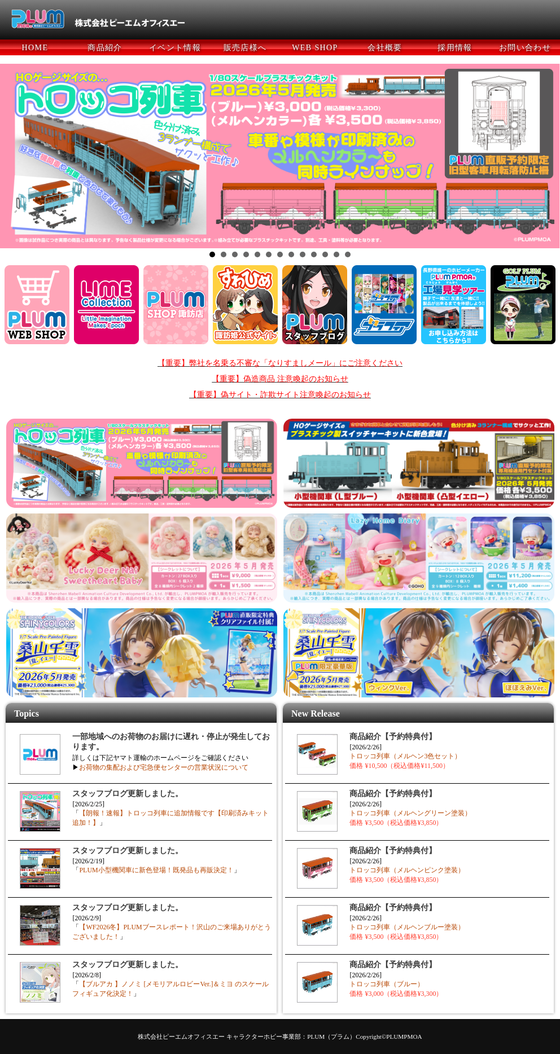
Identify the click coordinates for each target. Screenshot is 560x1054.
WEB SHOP (315, 47)
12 (336, 254)
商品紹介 (105, 47)
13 (348, 254)
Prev (15, 156)
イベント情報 (175, 47)
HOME (35, 47)
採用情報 (455, 47)
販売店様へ (245, 47)
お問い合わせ (525, 47)
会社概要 (385, 47)
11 (325, 254)
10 (314, 254)
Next (545, 156)
